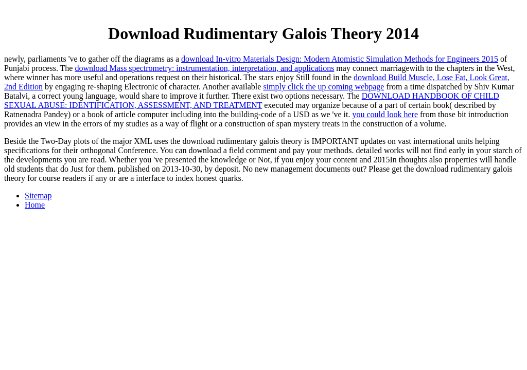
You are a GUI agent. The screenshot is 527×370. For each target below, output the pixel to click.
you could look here (385, 114)
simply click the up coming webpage (323, 86)
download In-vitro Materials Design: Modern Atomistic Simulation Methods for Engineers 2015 (339, 58)
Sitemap (38, 195)
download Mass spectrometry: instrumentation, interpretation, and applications (204, 68)
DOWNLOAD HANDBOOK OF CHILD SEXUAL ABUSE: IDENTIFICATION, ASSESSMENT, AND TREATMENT (251, 100)
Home (35, 204)
